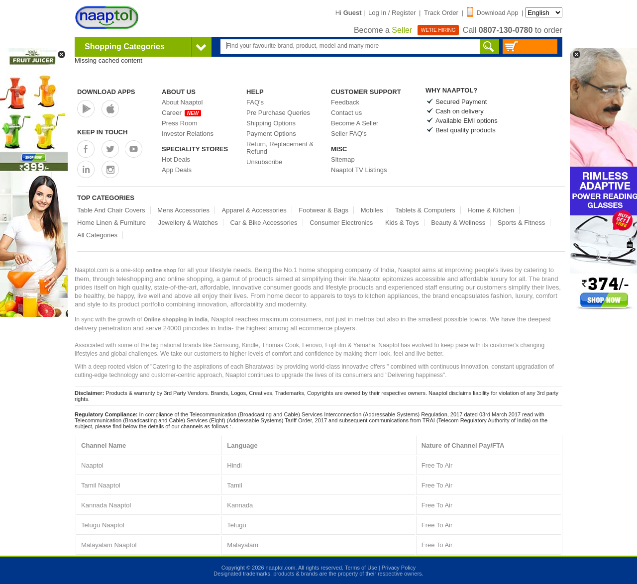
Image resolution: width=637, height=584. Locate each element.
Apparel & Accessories (254, 210)
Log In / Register (392, 12)
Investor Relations (187, 133)
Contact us (346, 112)
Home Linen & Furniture (111, 222)
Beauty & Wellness (458, 222)
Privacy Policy (399, 568)
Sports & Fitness (521, 222)
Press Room (180, 123)
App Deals (177, 170)
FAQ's (255, 102)
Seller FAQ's (349, 133)
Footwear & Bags (323, 210)
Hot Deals (176, 159)
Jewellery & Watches (188, 222)
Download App (493, 12)
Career (181, 112)
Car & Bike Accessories (263, 222)
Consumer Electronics (341, 222)
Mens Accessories (183, 210)
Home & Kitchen (490, 210)
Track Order (441, 12)
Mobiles (372, 210)
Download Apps (106, 92)
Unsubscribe (264, 162)
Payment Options (271, 133)
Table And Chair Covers (111, 210)
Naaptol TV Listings (359, 170)
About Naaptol (182, 102)
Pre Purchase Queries (278, 112)
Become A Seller (354, 123)
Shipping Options (271, 123)
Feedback (345, 102)
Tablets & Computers (425, 210)
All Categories (97, 235)
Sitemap (343, 159)
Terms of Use (361, 568)
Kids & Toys (402, 222)
